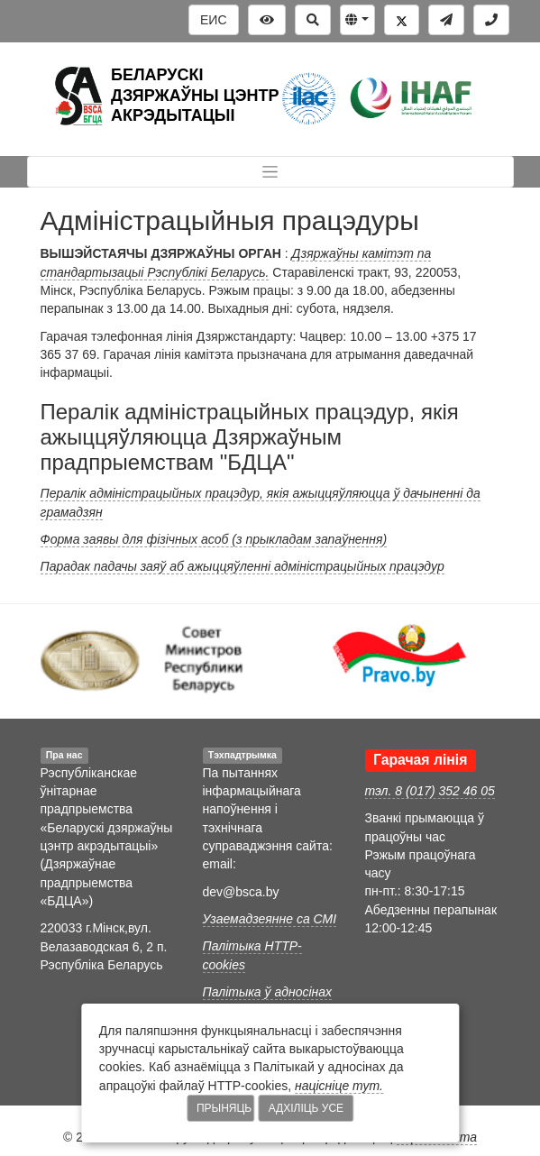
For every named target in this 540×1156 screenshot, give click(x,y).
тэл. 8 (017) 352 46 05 (430, 791)
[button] (357, 20)
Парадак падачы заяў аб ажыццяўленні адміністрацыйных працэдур (242, 566)
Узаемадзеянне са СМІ (270, 919)
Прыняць (224, 1108)
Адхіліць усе (306, 1108)
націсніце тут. (339, 1085)
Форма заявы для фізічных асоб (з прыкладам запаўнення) (214, 539)
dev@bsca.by (241, 892)
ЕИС (213, 20)
